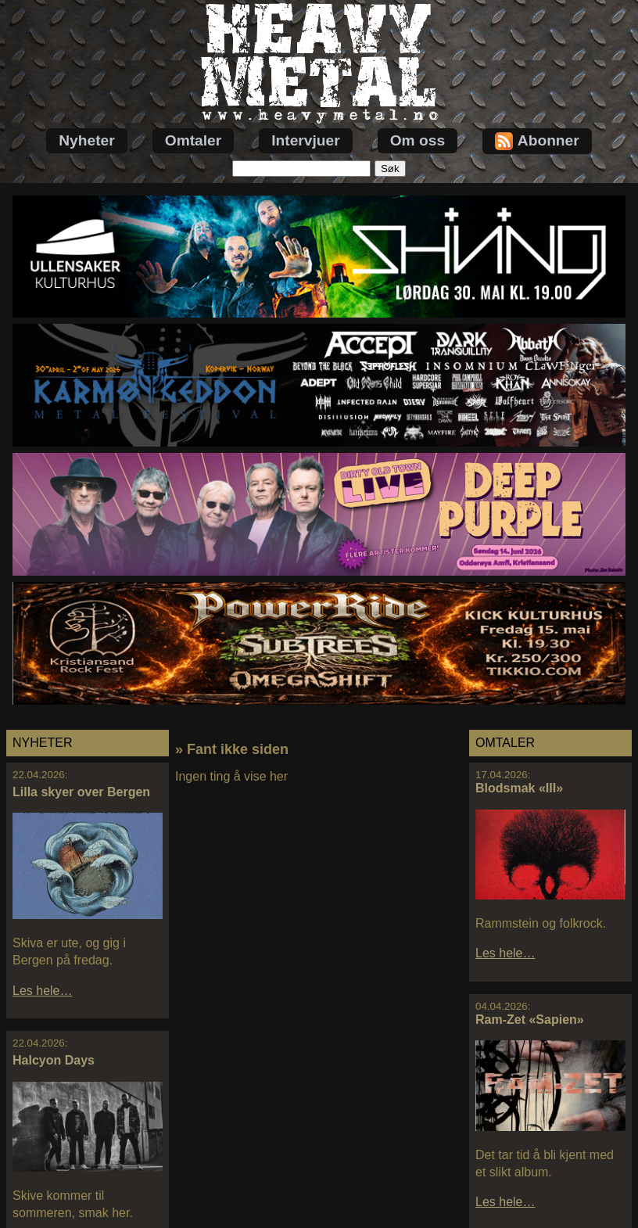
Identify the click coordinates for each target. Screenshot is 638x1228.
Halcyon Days (54, 1060)
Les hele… (43, 990)
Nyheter (86, 140)
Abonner (537, 141)
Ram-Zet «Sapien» (529, 1019)
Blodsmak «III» (519, 788)
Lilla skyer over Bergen (81, 792)
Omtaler (193, 140)
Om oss (417, 140)
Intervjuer (305, 140)
